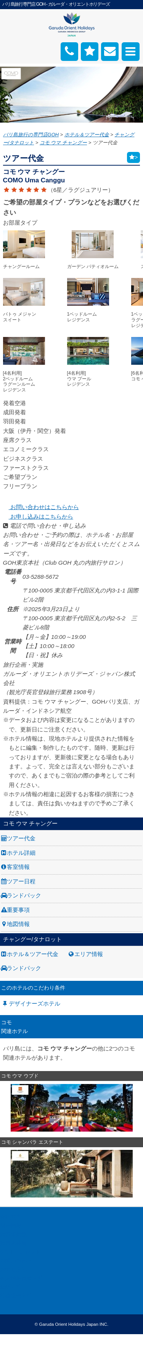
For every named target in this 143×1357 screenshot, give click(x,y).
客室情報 (18, 867)
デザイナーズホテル (34, 1003)
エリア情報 (88, 954)
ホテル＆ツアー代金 (32, 954)
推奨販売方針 (16, 1296)
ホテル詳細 (21, 852)
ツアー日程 (21, 881)
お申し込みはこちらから (38, 516)
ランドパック (24, 895)
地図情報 (18, 924)
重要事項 (18, 910)
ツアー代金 (21, 838)
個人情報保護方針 (21, 1278)
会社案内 (10, 1217)
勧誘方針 (10, 1287)
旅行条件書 (13, 1243)
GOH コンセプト (20, 1252)
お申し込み (13, 1269)
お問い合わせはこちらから (41, 507)
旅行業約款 (13, 1234)
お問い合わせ (16, 1261)
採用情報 (10, 1226)
